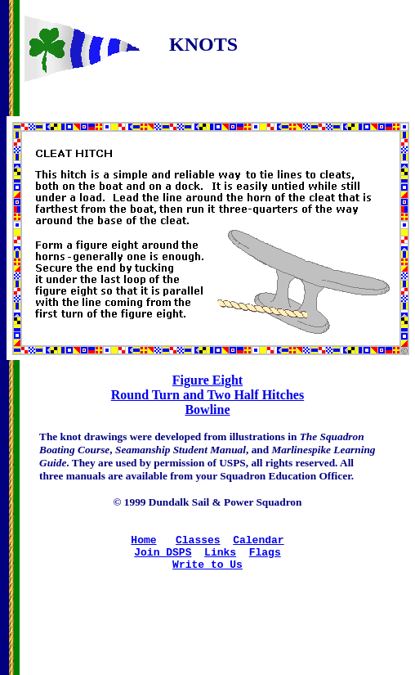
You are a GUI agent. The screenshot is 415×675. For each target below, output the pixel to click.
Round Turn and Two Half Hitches (207, 395)
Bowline (207, 409)
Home (143, 544)
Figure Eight (207, 380)
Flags (265, 558)
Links (220, 558)
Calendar (258, 544)
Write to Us (207, 573)
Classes (198, 544)
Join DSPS (162, 558)
